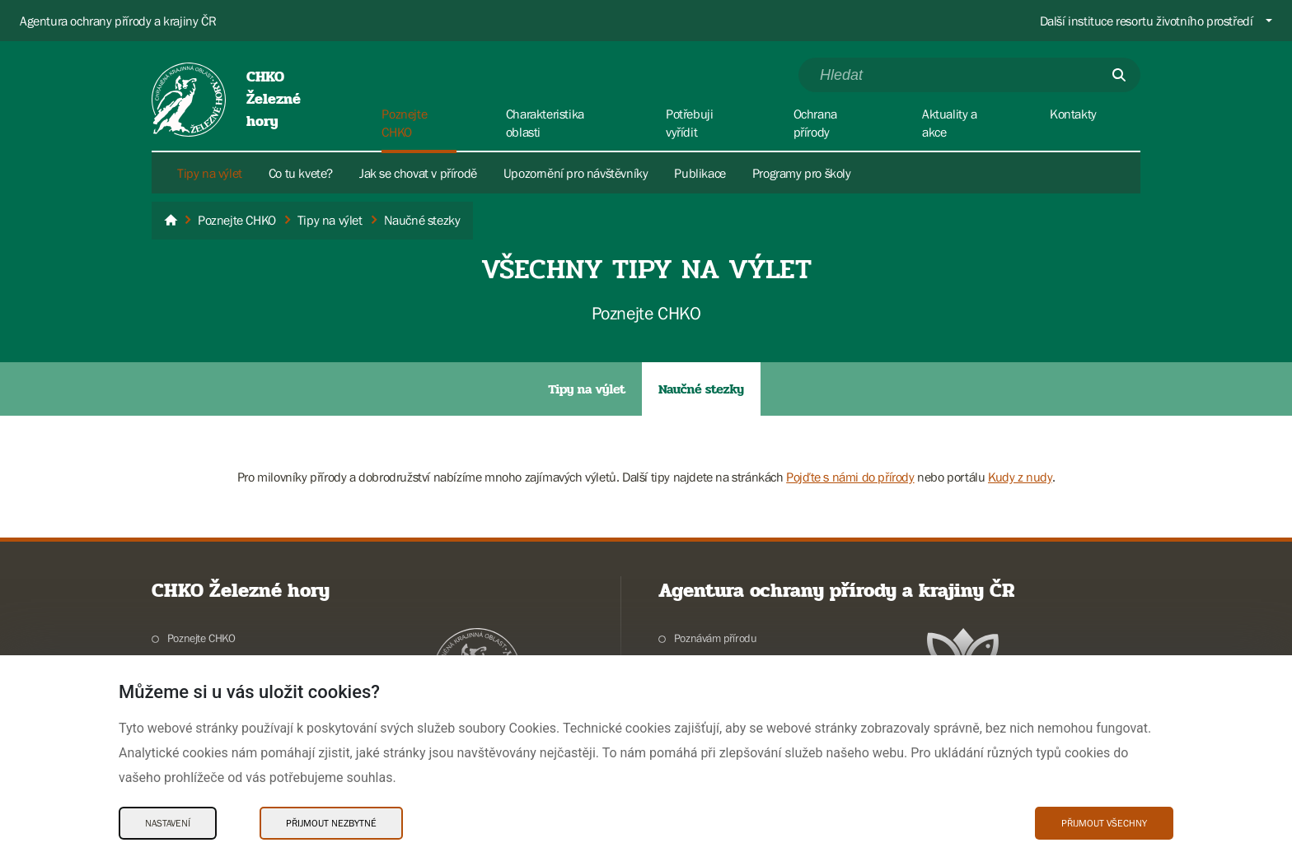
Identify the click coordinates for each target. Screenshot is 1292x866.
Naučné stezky (701, 389)
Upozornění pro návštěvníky (575, 172)
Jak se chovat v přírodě (418, 172)
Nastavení (167, 823)
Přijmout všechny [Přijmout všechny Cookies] (1104, 823)
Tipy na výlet (209, 172)
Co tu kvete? (301, 172)
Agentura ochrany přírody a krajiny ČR (118, 20)
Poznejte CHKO (201, 638)
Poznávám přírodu (715, 638)
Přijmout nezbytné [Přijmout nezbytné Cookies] (331, 823)
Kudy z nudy (1020, 476)
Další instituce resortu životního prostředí (1146, 20)
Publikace (699, 172)
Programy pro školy (801, 172)
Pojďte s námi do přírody (850, 476)
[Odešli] (1119, 74)
